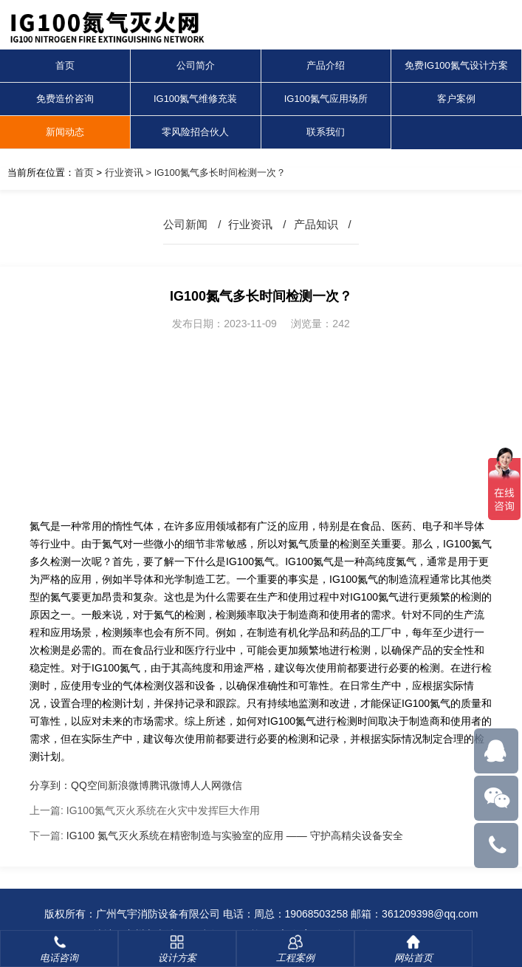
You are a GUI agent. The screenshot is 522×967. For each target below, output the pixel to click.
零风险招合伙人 (195, 131)
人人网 (205, 785)
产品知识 (316, 224)
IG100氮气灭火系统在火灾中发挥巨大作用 (163, 810)
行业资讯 (124, 172)
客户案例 (456, 98)
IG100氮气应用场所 (326, 98)
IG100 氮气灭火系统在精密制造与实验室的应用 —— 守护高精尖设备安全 (234, 835)
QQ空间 (89, 785)
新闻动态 (65, 131)
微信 (231, 785)
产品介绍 (325, 65)
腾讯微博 (169, 785)
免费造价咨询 (65, 98)
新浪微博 (128, 785)
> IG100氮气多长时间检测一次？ (214, 172)
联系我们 (325, 131)
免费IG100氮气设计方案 (456, 65)
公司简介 (195, 65)
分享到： (50, 785)
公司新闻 (185, 224)
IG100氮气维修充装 (195, 98)
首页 (65, 65)
